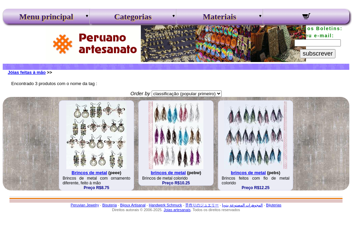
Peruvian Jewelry (85, 205)
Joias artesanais (177, 210)
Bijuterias (273, 205)
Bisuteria (109, 205)
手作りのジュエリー (202, 205)
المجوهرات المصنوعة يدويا (242, 205)
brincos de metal (168, 172)
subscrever (318, 53)
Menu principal (46, 16)
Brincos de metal (89, 172)
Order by (140, 93)
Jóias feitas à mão (27, 72)
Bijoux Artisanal (133, 205)
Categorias (133, 16)
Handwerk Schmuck (165, 205)
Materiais (219, 16)
